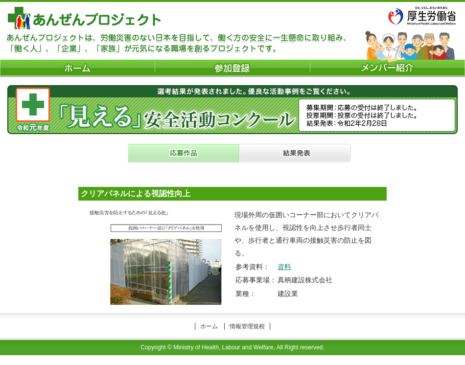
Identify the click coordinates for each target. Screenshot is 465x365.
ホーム (209, 326)
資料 (284, 267)
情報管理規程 (247, 326)
